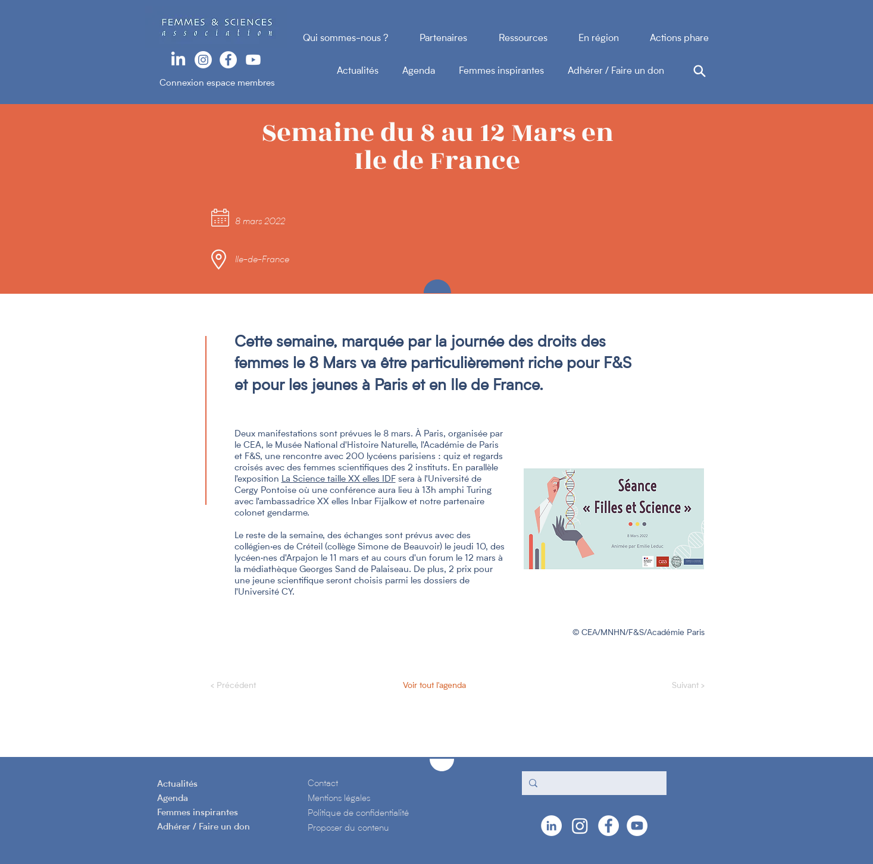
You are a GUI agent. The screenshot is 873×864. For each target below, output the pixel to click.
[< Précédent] (250, 686)
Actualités (369, 71)
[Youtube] (253, 59)
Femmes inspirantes (513, 71)
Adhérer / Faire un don (616, 71)
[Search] (700, 70)
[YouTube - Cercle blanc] (637, 825)
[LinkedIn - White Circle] (551, 825)
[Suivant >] (675, 686)
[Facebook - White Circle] (228, 59)
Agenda (430, 71)
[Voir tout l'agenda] (433, 686)
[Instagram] (203, 59)
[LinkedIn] (178, 59)
